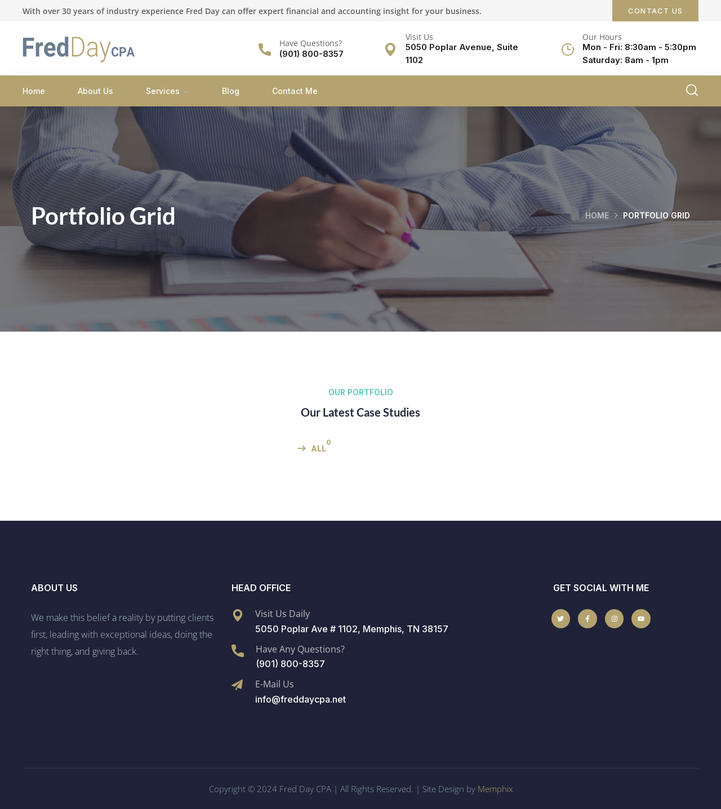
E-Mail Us (274, 684)
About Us (95, 91)
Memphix (495, 788)
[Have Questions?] (265, 49)
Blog (230, 91)
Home (34, 91)
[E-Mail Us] (237, 685)
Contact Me (295, 91)
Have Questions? (310, 43)
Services (163, 91)
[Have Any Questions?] (238, 650)
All (318, 448)
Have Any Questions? (300, 648)
